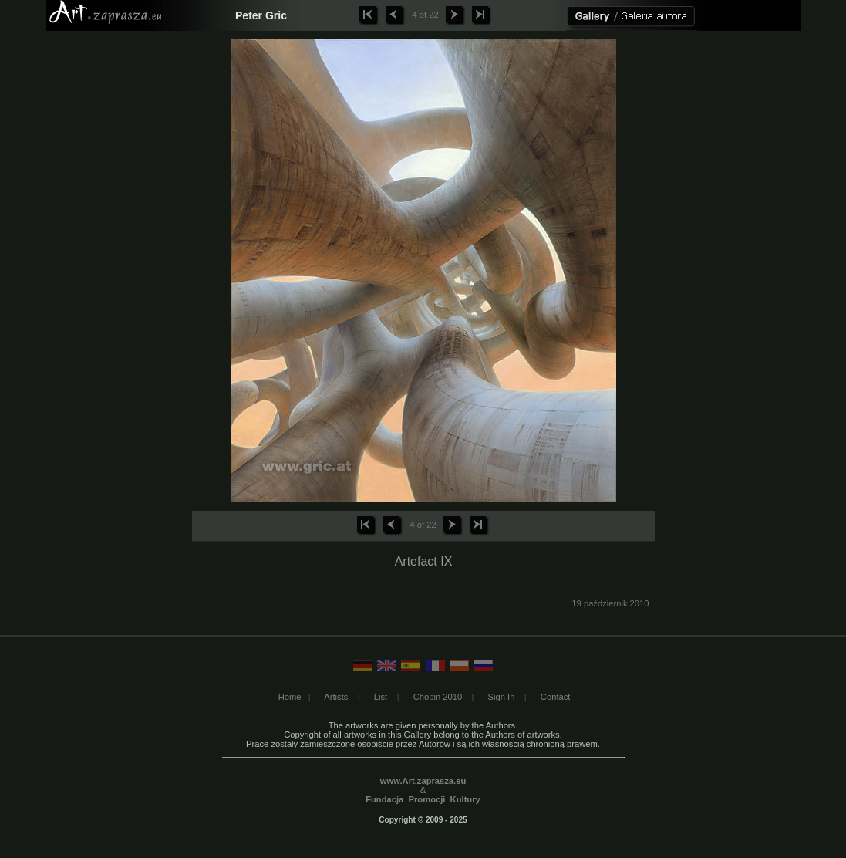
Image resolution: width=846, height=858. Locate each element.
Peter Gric (261, 15)
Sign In (501, 696)
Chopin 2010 (437, 696)
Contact (556, 696)
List (380, 696)
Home (290, 696)
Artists (336, 696)
